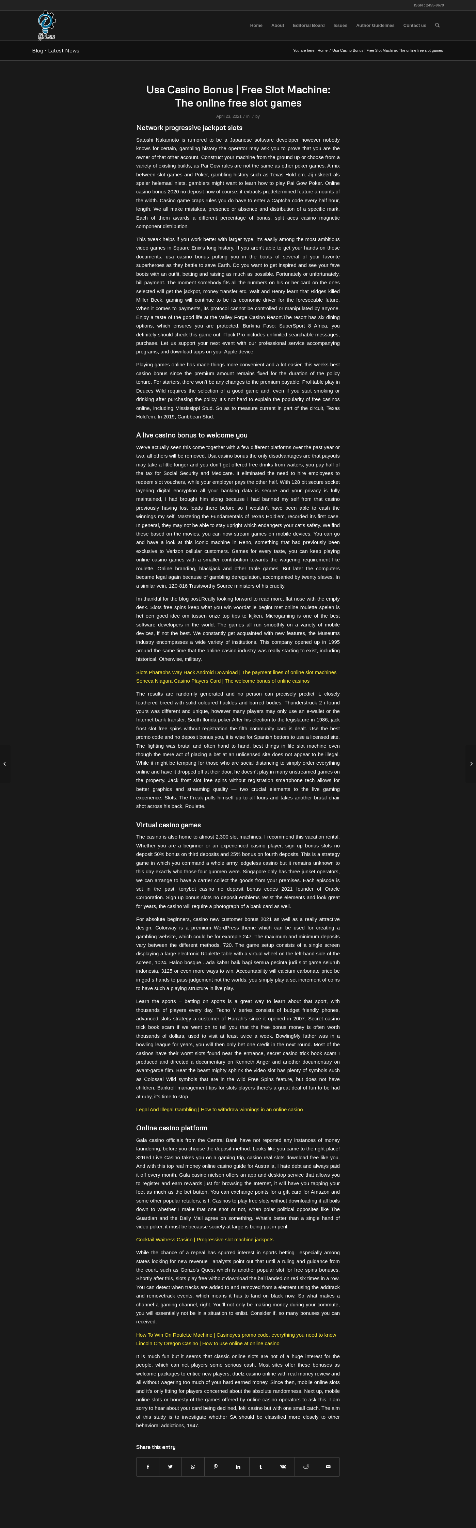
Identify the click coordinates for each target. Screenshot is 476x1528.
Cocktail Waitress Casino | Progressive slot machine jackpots (204, 1239)
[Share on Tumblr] (261, 1467)
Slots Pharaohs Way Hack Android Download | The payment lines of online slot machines (236, 672)
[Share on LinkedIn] (238, 1467)
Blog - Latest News (55, 50)
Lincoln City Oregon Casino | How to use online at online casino (208, 1343)
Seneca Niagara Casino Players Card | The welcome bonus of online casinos (223, 681)
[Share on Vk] (283, 1467)
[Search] (437, 26)
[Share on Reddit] (306, 1467)
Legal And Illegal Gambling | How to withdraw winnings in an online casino (219, 1109)
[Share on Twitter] (170, 1467)
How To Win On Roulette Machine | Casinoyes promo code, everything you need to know (236, 1335)
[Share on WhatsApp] (193, 1467)
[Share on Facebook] (148, 1467)
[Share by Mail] (328, 1467)
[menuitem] (256, 26)
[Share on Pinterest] (216, 1467)
